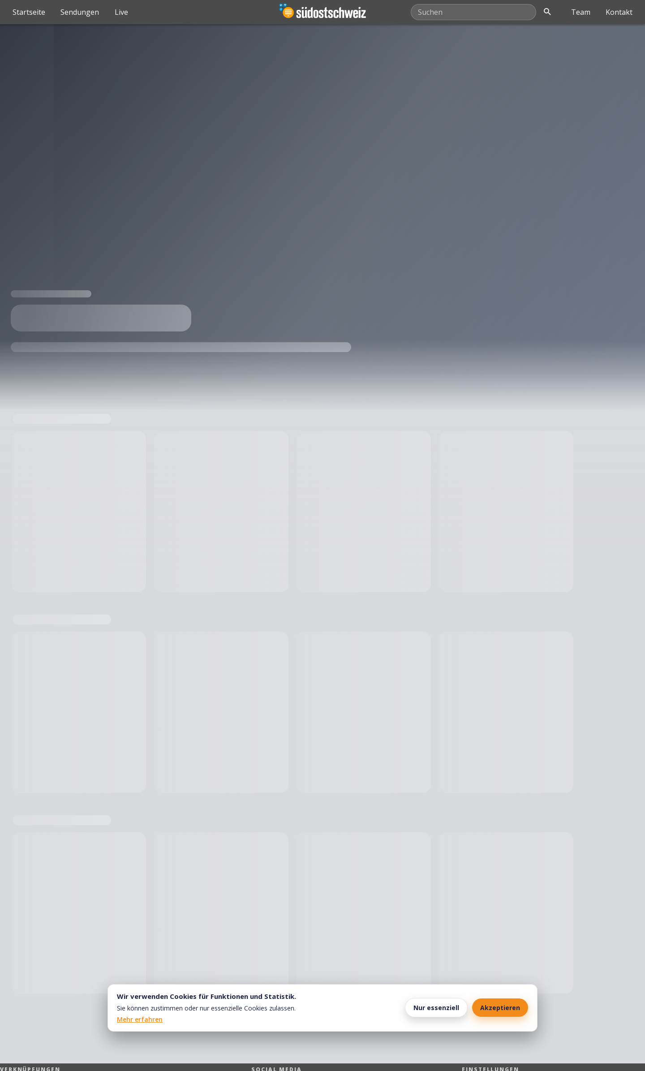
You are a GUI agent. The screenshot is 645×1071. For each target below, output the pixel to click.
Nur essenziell (436, 1007)
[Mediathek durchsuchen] (473, 12)
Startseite (29, 12)
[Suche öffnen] (547, 12)
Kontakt (619, 12)
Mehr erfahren (140, 1019)
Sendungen (79, 12)
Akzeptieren (500, 1007)
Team (580, 12)
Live (121, 12)
